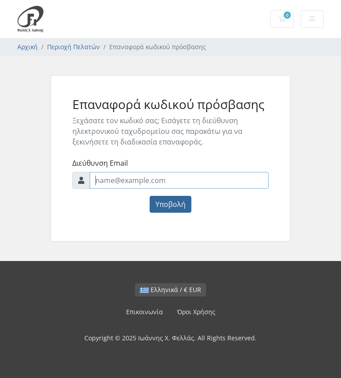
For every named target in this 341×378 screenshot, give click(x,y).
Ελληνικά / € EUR (170, 289)
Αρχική (27, 47)
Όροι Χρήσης (196, 312)
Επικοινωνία (144, 312)
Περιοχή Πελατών (73, 47)
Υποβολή (170, 204)
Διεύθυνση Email (100, 163)
